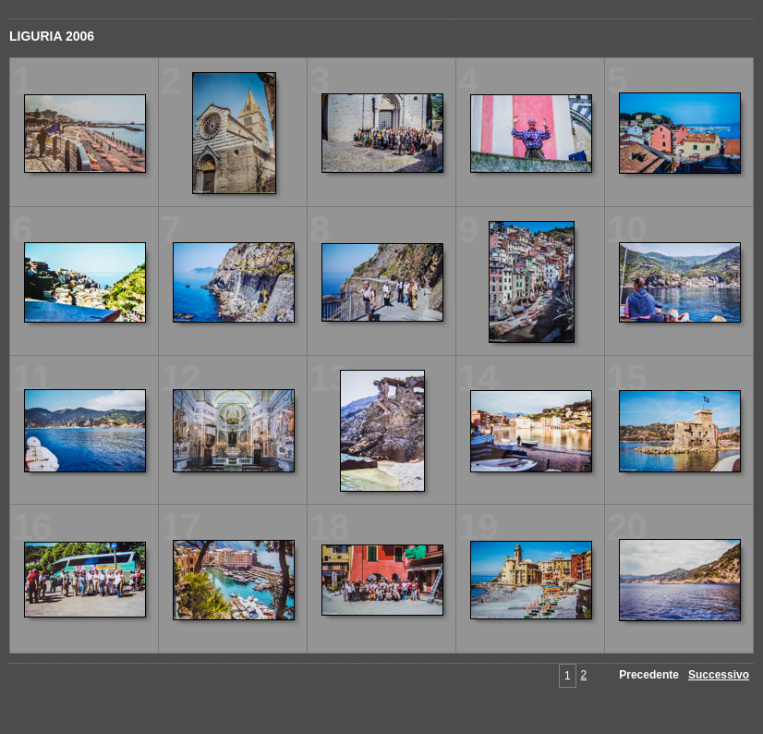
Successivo (718, 674)
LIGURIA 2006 (51, 36)
